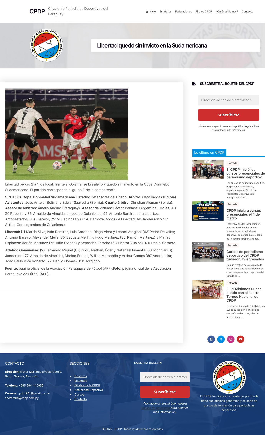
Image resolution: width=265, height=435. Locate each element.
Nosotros (81, 378)
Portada (233, 164)
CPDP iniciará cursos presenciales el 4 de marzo (243, 216)
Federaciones (182, 12)
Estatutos (165, 12)
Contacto (247, 12)
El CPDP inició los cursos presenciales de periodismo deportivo (245, 175)
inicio (152, 12)
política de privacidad (247, 127)
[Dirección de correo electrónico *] (228, 101)
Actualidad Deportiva (89, 392)
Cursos (80, 397)
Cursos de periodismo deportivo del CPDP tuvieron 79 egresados (245, 257)
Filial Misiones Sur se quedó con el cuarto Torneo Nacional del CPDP (244, 296)
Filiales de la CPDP (88, 388)
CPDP (118, 427)
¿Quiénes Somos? (226, 12)
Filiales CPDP (203, 12)
